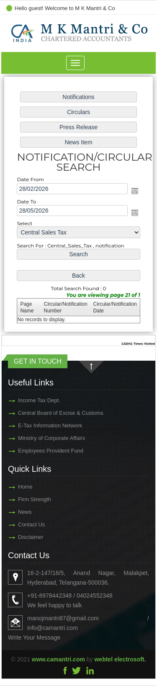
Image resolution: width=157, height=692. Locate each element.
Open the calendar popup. (133, 191)
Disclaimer (18, 537)
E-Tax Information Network (38, 425)
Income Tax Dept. (27, 400)
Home (13, 487)
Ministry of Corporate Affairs (39, 438)
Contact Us (19, 524)
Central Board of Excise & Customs (48, 413)
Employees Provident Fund (38, 450)
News (13, 512)
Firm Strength (22, 499)
